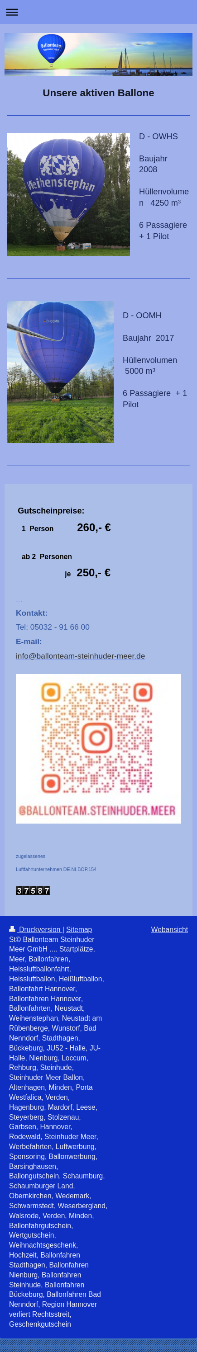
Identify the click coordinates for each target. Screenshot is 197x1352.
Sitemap (79, 929)
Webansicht (169, 929)
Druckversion (35, 929)
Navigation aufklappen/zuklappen (98, 12)
